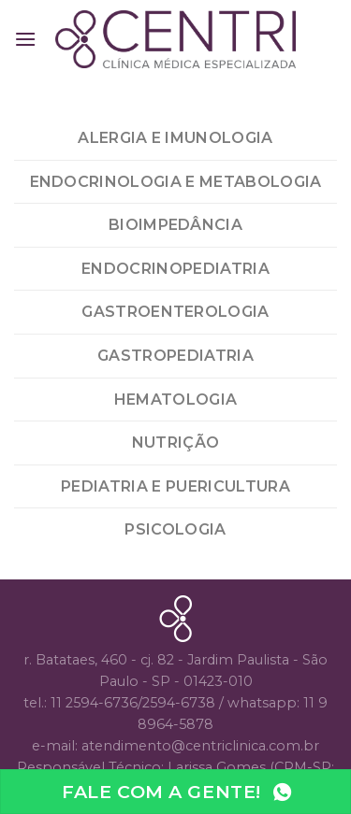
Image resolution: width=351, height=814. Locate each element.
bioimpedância (175, 225)
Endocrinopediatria (175, 269)
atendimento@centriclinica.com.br (200, 745)
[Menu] (25, 39)
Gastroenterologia (175, 312)
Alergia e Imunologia (175, 138)
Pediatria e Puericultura (175, 486)
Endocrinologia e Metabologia (176, 182)
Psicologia (175, 529)
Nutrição (176, 442)
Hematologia (176, 399)
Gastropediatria (175, 355)
